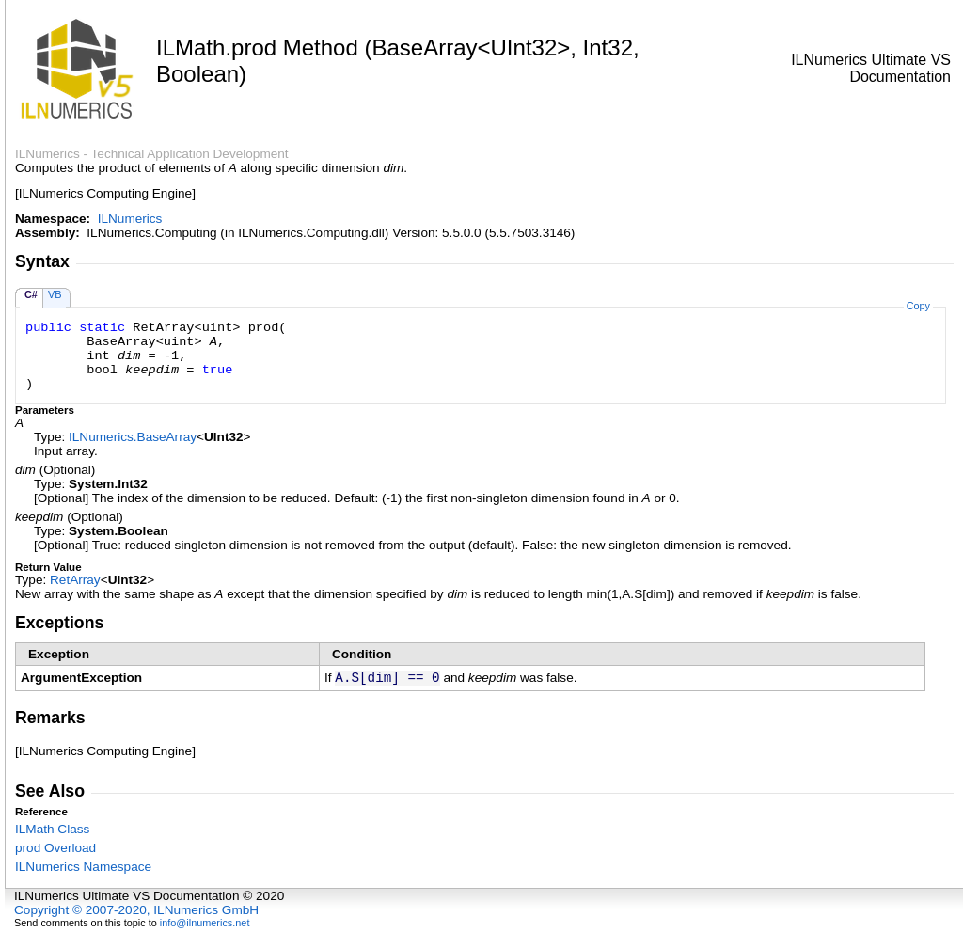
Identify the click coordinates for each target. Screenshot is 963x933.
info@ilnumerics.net (205, 922)
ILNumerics (130, 219)
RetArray (75, 580)
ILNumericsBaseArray (133, 437)
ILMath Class (52, 829)
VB (55, 294)
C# (31, 294)
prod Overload (55, 848)
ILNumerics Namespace (83, 867)
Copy (918, 305)
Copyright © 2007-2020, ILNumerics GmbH (136, 910)
